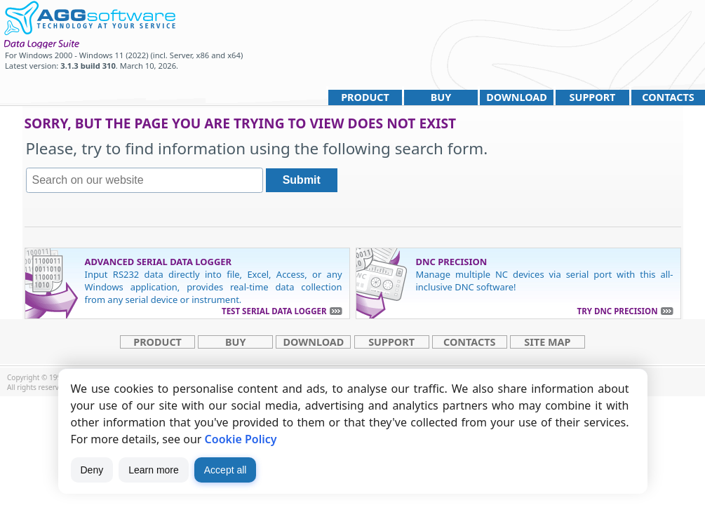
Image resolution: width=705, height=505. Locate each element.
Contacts (668, 97)
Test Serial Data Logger (274, 311)
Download (516, 97)
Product (365, 97)
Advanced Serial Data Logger (158, 261)
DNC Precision (452, 261)
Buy (441, 97)
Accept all (225, 470)
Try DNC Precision (617, 311)
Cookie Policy (241, 439)
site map (547, 342)
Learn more (153, 470)
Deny (92, 470)
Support (593, 97)
